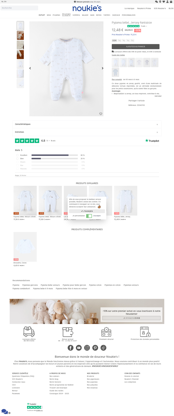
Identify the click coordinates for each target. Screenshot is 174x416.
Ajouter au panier (135, 46)
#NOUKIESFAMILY (110, 366)
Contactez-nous (18, 382)
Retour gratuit (68, 339)
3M (128, 40)
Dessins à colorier (131, 376)
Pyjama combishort (21, 288)
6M (132, 40)
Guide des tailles (118, 55)
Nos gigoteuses (93, 379)
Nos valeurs (54, 376)
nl (2, 2)
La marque (129, 8)
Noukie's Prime (144, 8)
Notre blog (54, 379)
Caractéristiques (22, 124)
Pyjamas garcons (30, 285)
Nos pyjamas (92, 382)
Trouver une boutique (58, 388)
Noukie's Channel (131, 379)
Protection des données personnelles (145, 339)
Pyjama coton (95, 285)
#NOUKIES (97, 366)
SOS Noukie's (160, 8)
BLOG (171, 8)
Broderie (90, 376)
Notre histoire (55, 382)
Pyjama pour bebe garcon (74, 285)
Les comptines (130, 382)
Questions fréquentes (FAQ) (23, 376)
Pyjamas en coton (113, 285)
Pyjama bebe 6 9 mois (43, 288)
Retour (15, 391)
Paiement (16, 394)
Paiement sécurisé (106, 339)
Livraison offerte (29, 339)
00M (114, 40)
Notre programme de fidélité (61, 385)
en (5, 2)
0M (119, 40)
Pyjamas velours (131, 285)
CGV (14, 385)
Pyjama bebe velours (50, 285)
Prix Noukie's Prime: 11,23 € (124, 34)
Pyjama (16, 285)
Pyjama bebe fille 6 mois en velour (71, 288)
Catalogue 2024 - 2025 (59, 394)
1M (124, 40)
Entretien (19, 132)
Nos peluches (92, 385)
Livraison (16, 388)
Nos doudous (92, 388)
